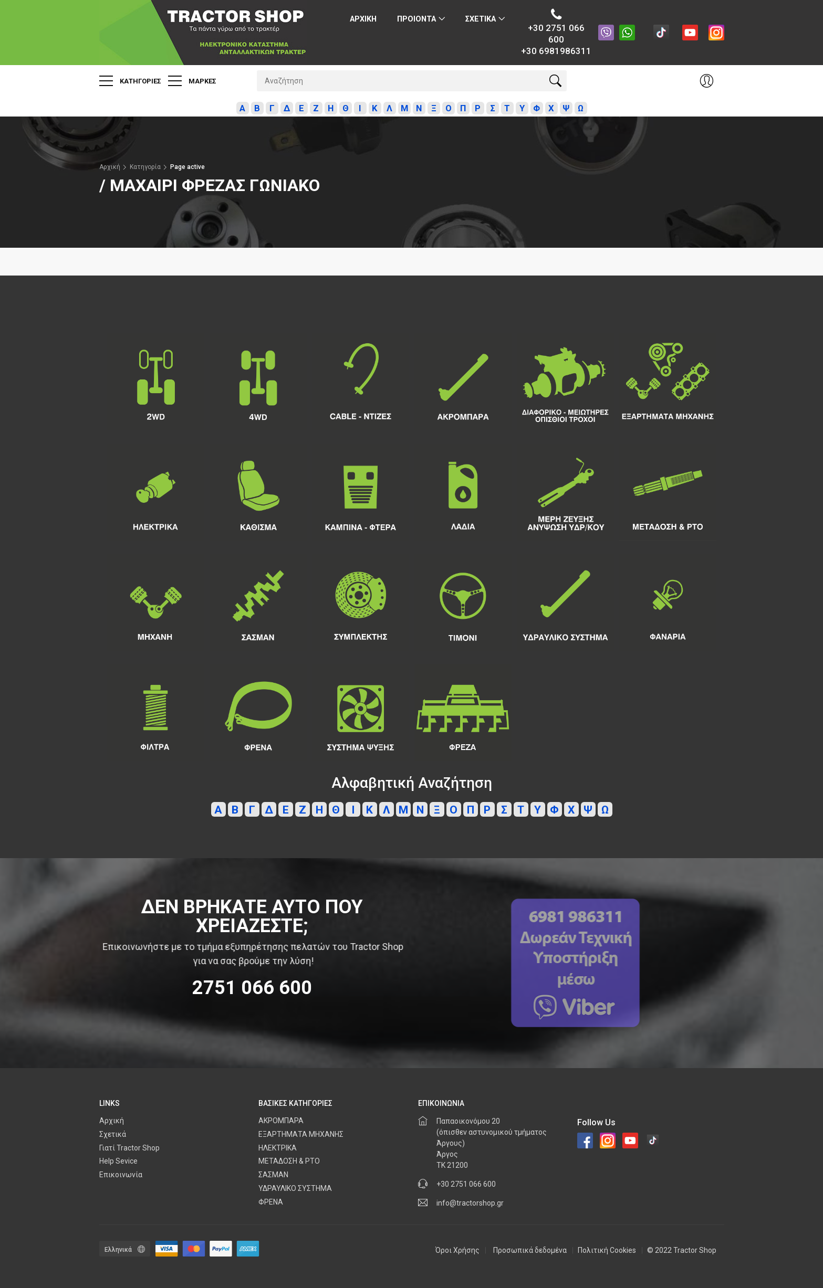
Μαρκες (192, 81)
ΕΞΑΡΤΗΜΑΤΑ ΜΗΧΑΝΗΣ (300, 1134)
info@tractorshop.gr (470, 1203)
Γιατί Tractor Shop (129, 1148)
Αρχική (109, 167)
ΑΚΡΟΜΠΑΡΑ (281, 1120)
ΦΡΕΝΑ (270, 1202)
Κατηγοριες (130, 81)
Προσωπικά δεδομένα (530, 1250)
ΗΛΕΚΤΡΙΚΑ (277, 1148)
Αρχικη (363, 19)
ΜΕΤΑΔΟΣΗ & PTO (289, 1161)
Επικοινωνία (120, 1174)
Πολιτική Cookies (607, 1250)
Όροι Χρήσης (457, 1250)
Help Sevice (118, 1161)
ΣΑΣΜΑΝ (273, 1174)
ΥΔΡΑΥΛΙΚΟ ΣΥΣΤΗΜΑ (295, 1188)
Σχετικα (480, 19)
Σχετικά (112, 1134)
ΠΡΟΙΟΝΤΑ (416, 19)
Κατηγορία (145, 167)
